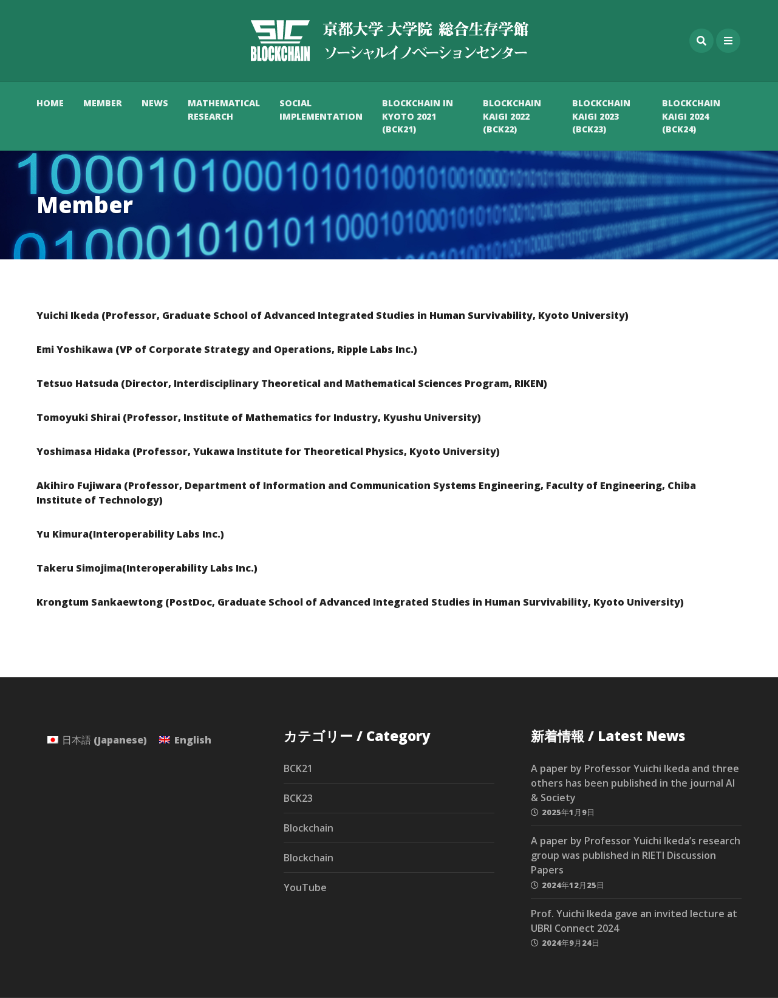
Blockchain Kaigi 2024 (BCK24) (691, 116)
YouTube (305, 887)
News (155, 103)
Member (102, 103)
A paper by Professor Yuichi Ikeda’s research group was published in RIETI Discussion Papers (635, 855)
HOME (50, 103)
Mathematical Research (224, 109)
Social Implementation (321, 109)
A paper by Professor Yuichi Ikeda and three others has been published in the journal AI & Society (635, 783)
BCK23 (298, 798)
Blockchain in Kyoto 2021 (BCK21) (417, 116)
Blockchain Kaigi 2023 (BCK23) (601, 116)
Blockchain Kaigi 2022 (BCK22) (512, 116)
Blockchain (308, 828)
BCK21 (298, 768)
